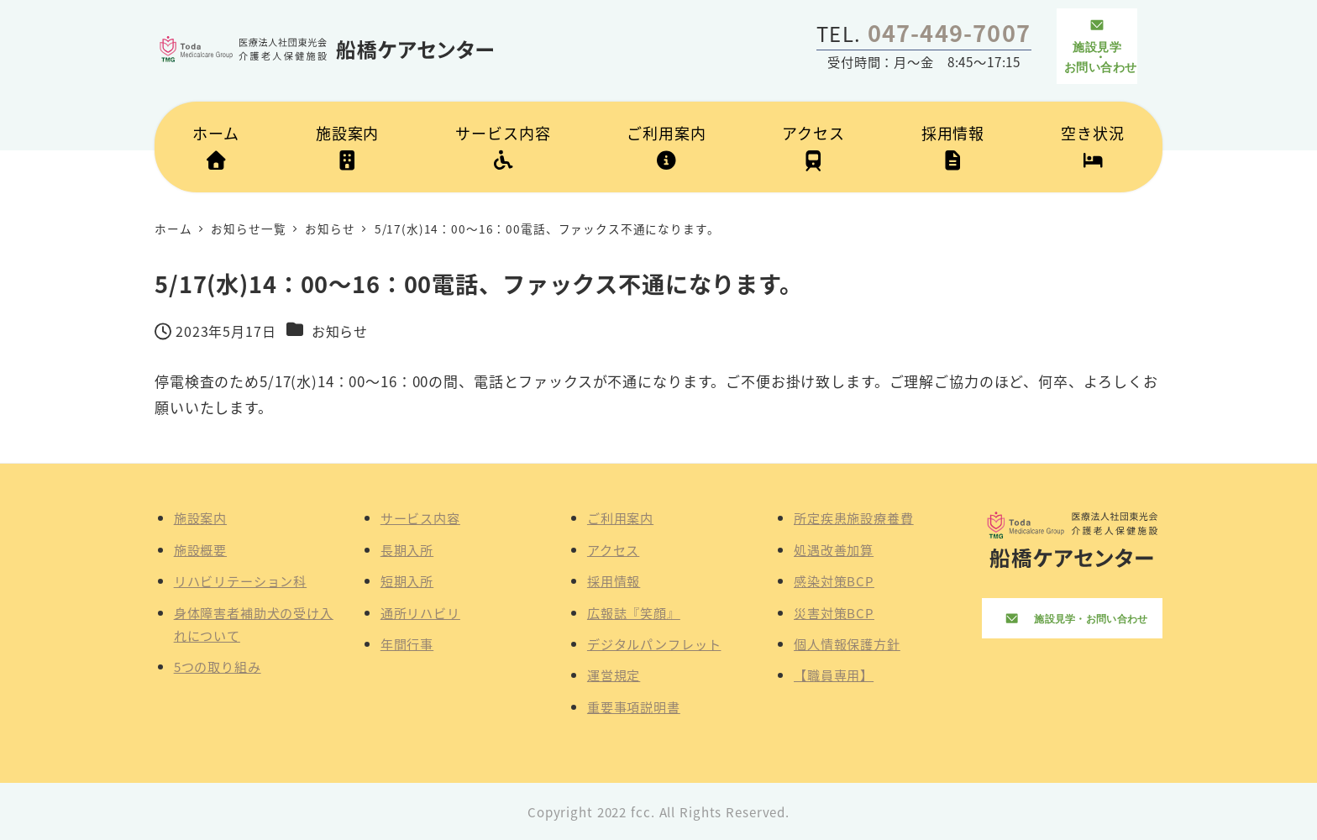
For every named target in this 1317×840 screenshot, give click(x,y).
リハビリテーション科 (240, 580)
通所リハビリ (420, 612)
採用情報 (613, 580)
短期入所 (406, 580)
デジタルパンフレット (654, 643)
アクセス (613, 549)
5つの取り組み (217, 666)
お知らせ (340, 331)
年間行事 (406, 643)
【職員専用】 (834, 674)
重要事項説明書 (633, 706)
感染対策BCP (834, 580)
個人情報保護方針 (847, 643)
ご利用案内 (620, 517)
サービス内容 (420, 517)
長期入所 (406, 549)
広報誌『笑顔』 (633, 612)
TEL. (923, 33)
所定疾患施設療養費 (854, 517)
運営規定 (613, 674)
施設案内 (200, 517)
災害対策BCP (834, 612)
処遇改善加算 (834, 549)
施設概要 (200, 549)
